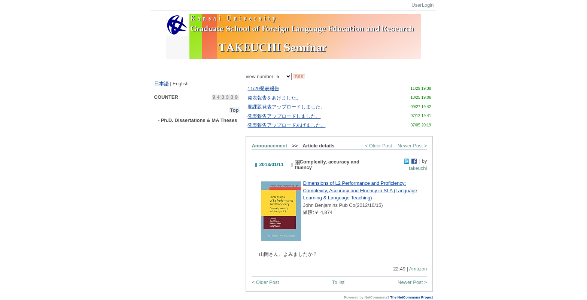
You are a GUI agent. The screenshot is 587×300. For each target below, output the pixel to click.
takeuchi (418, 168)
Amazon (418, 269)
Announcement (269, 146)
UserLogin (422, 5)
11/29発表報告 (263, 88)
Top (234, 110)
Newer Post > (412, 146)
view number (268, 76)
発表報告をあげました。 (274, 98)
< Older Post (378, 146)
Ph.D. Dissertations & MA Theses (197, 120)
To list (338, 282)
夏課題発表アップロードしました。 (286, 107)
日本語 (161, 83)
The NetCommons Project (411, 297)
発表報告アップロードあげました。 (286, 125)
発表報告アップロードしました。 (283, 116)
